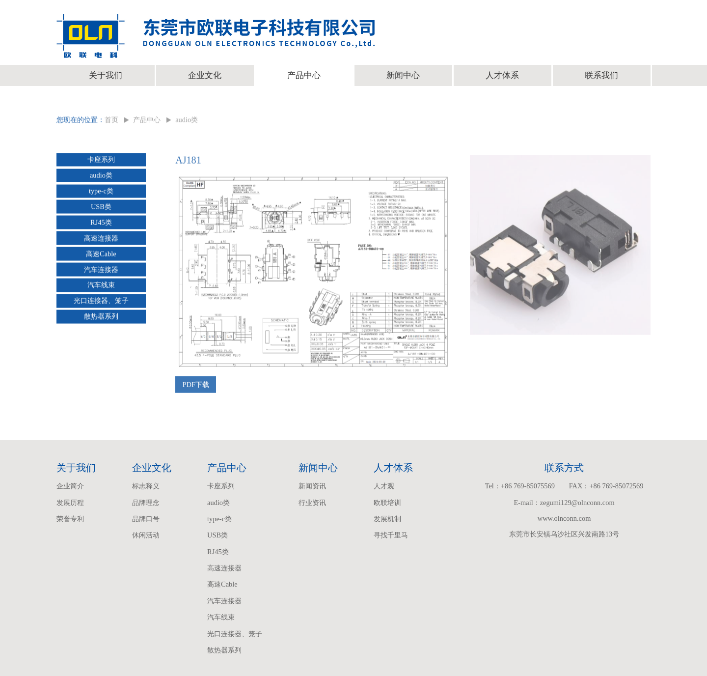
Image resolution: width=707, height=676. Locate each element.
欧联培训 (387, 503)
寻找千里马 (391, 535)
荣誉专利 (70, 519)
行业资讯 (312, 503)
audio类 (186, 121)
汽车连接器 (101, 271)
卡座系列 (101, 161)
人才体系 (502, 75)
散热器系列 (101, 318)
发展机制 (387, 519)
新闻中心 (403, 75)
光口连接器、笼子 (101, 302)
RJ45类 (101, 223)
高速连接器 (101, 239)
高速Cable (101, 255)
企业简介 (70, 486)
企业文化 (204, 75)
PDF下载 (196, 388)
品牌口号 (146, 519)
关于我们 (105, 75)
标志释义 (146, 486)
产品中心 (304, 75)
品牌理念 (146, 503)
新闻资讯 (312, 486)
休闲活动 (146, 535)
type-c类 (101, 193)
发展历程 (70, 503)
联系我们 (601, 75)
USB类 (101, 208)
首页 (111, 121)
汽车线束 (101, 286)
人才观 (384, 486)
